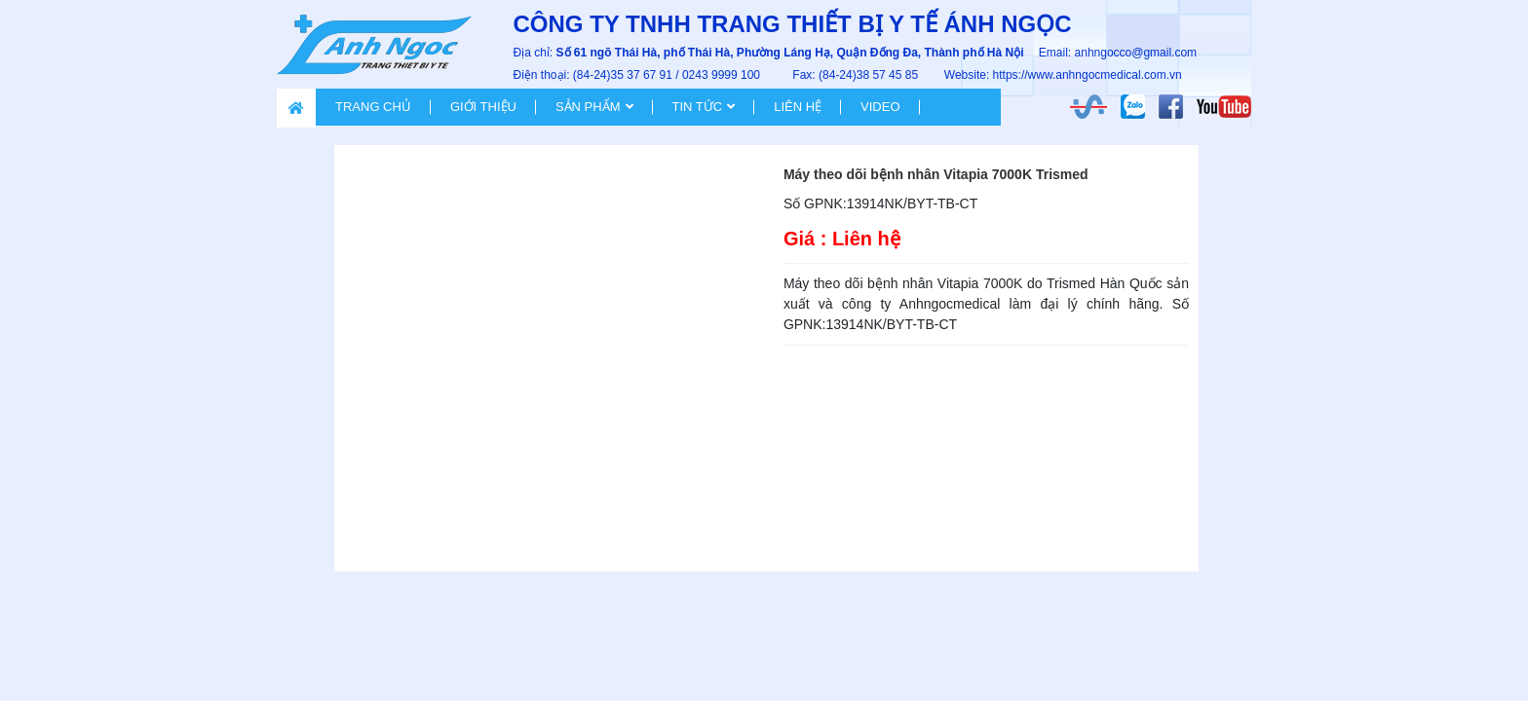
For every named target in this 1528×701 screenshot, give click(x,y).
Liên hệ (797, 106)
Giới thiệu (483, 106)
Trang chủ (373, 106)
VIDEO (879, 106)
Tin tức (697, 106)
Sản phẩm (588, 106)
